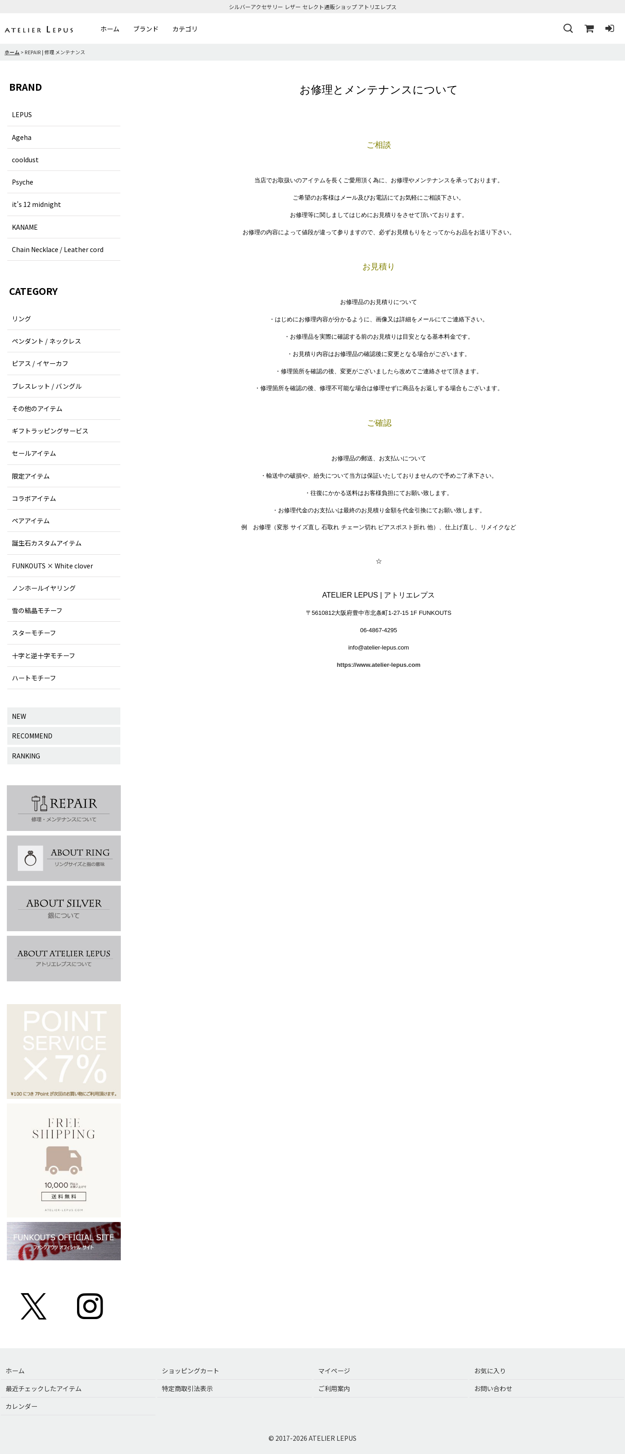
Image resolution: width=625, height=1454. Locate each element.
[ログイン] (609, 29)
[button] (568, 29)
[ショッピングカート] (589, 29)
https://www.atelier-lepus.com (379, 664)
